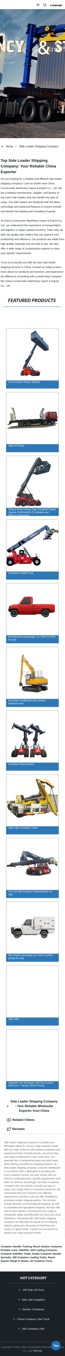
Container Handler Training (16, 1246)
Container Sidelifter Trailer (16, 1253)
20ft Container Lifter (33, 1328)
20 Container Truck (41, 1261)
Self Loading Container (44, 1250)
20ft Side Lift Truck (33, 1289)
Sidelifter (24, 1250)
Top (56, 1345)
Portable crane (9, 1250)
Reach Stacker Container (47, 1246)
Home (9, 146)
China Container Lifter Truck (33, 1319)
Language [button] (56, 5)
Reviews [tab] (16, 1129)
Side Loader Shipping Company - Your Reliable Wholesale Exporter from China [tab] (32, 1106)
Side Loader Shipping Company (38, 146)
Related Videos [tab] (21, 1120)
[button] (38, 5)
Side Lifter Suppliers (33, 1299)
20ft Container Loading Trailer (29, 1257)
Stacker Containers (34, 1309)
